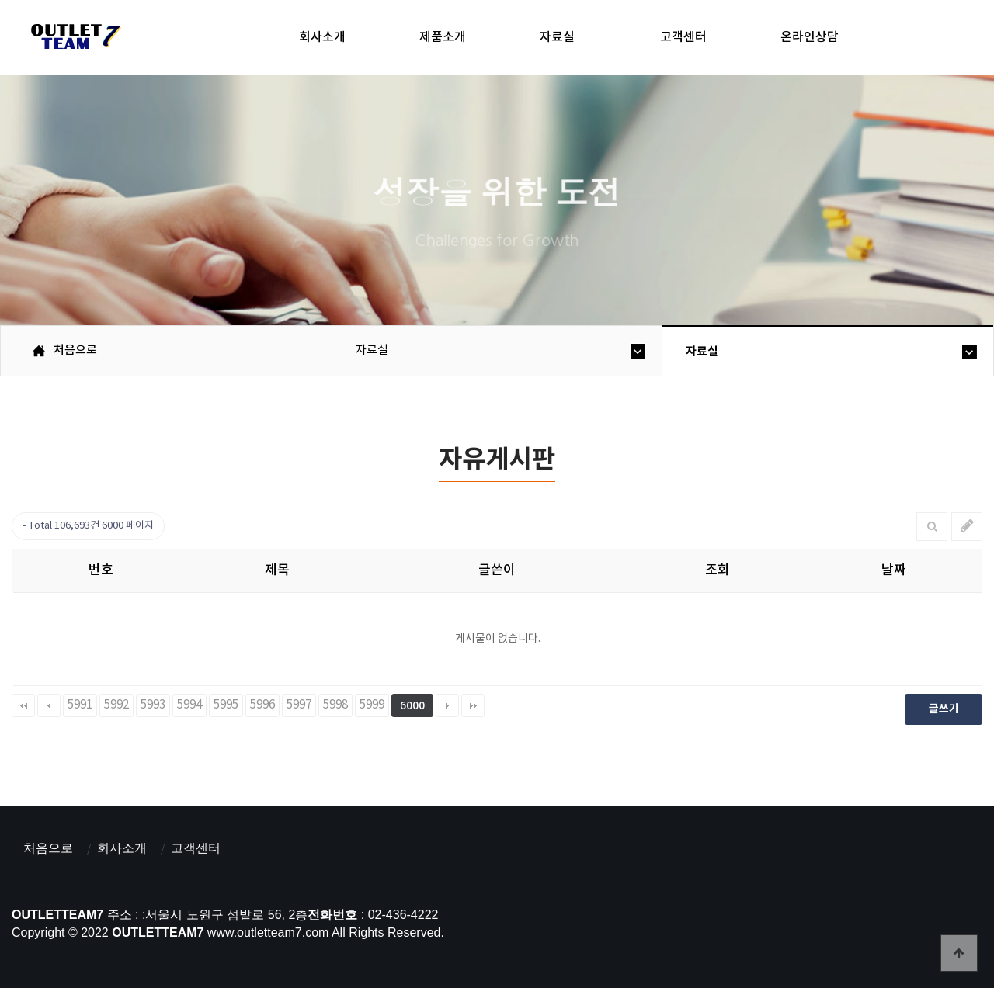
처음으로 (48, 848)
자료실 (557, 37)
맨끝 (473, 705)
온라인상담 (809, 37)
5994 (189, 705)
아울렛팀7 (73, 39)
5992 (116, 705)
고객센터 (683, 37)
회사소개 (322, 37)
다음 (447, 705)
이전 (49, 705)
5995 (226, 705)
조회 (717, 570)
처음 (23, 705)
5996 (262, 705)
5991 (80, 705)
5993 (153, 705)
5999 (372, 705)
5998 (335, 705)
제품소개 (442, 37)
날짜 (893, 570)
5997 (299, 705)
